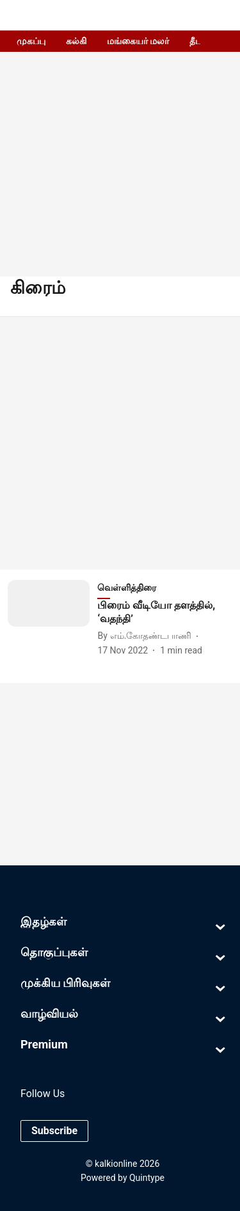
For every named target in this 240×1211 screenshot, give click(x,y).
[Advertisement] (120, 443)
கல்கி (76, 41)
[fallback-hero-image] (52, 618)
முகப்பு (31, 41)
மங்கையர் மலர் (138, 41)
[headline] (164, 612)
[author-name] (146, 636)
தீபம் (199, 41)
